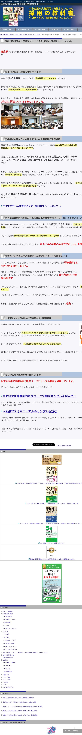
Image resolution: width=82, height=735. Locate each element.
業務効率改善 (8, 671)
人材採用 (5, 631)
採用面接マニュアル (9, 619)
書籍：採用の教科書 (8, 655)
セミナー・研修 (40, 29)
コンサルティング (23, 29)
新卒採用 (6, 637)
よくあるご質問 (69, 29)
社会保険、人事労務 (9, 662)
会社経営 (5, 660)
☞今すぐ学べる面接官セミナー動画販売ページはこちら (32, 206)
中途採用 (6, 634)
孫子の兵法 (7, 668)
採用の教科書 (8, 616)
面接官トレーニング (9, 640)
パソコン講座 (6, 677)
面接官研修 (7, 622)
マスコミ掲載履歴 (8, 611)
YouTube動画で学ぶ (8, 687)
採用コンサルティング (10, 628)
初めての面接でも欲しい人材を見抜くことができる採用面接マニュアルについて (25, 652)
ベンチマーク (8, 665)
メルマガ (6, 625)
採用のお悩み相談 (9, 643)
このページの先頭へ (73, 731)
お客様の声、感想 (8, 614)
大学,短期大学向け (8, 657)
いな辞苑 (5, 682)
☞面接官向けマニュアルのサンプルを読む (30, 411)
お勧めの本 (6, 675)
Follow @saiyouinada (64, 446)
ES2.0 (4, 684)
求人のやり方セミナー (10, 649)
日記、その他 (6, 679)
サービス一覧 (7, 29)
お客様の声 (54, 29)
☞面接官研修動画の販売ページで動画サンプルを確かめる (40, 396)
